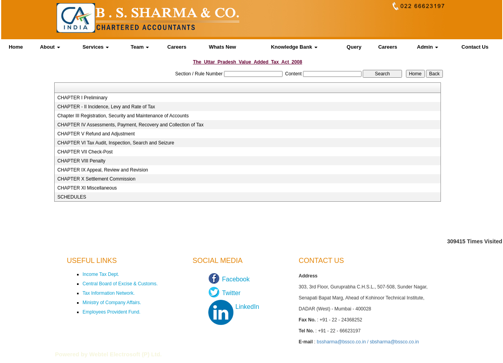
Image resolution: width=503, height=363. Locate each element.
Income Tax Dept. (101, 274)
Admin (427, 47)
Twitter (231, 293)
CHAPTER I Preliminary (82, 97)
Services (96, 47)
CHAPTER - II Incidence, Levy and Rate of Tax (106, 106)
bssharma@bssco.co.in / (343, 342)
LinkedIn (247, 306)
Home (16, 47)
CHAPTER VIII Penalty (81, 161)
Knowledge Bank (294, 47)
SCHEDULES (71, 197)
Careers (176, 47)
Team (139, 47)
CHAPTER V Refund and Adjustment (96, 134)
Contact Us (474, 47)
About (50, 47)
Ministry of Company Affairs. (112, 302)
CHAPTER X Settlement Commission (96, 179)
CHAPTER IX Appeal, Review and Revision (102, 170)
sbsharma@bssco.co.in (394, 342)
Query (354, 47)
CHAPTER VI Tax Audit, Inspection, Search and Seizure (115, 143)
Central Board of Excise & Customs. (120, 283)
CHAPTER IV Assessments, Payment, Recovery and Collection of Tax (130, 125)
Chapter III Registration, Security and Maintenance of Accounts (123, 116)
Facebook (236, 279)
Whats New (222, 47)
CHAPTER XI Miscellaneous (87, 188)
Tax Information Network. (109, 293)
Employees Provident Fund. (111, 312)
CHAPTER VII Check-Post (85, 152)
